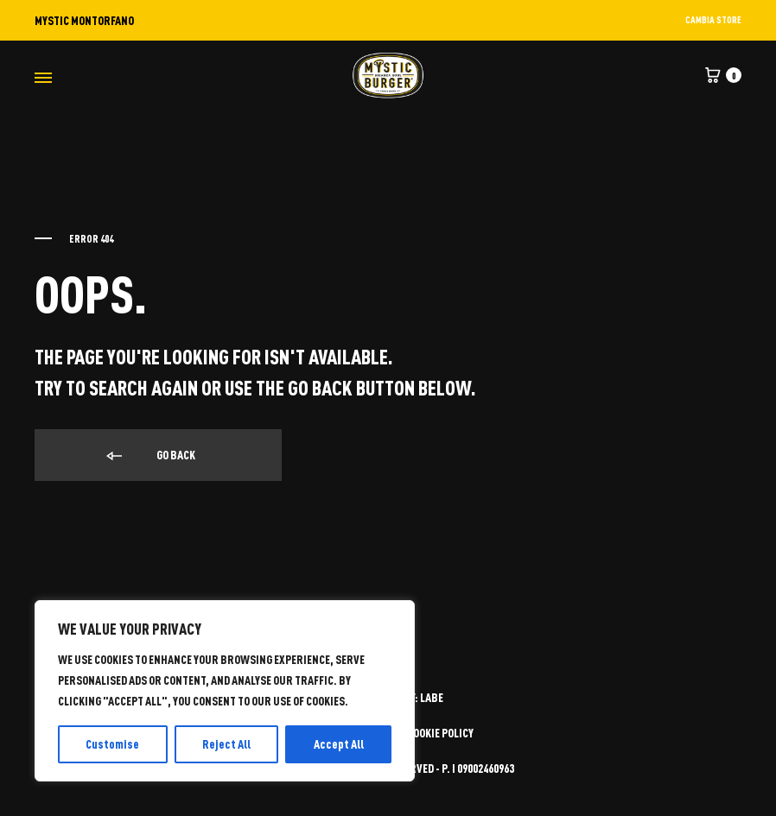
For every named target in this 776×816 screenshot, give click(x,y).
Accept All (339, 744)
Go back (149, 456)
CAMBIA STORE (713, 19)
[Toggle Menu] (43, 77)
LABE (431, 697)
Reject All (226, 744)
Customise (112, 744)
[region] (225, 690)
